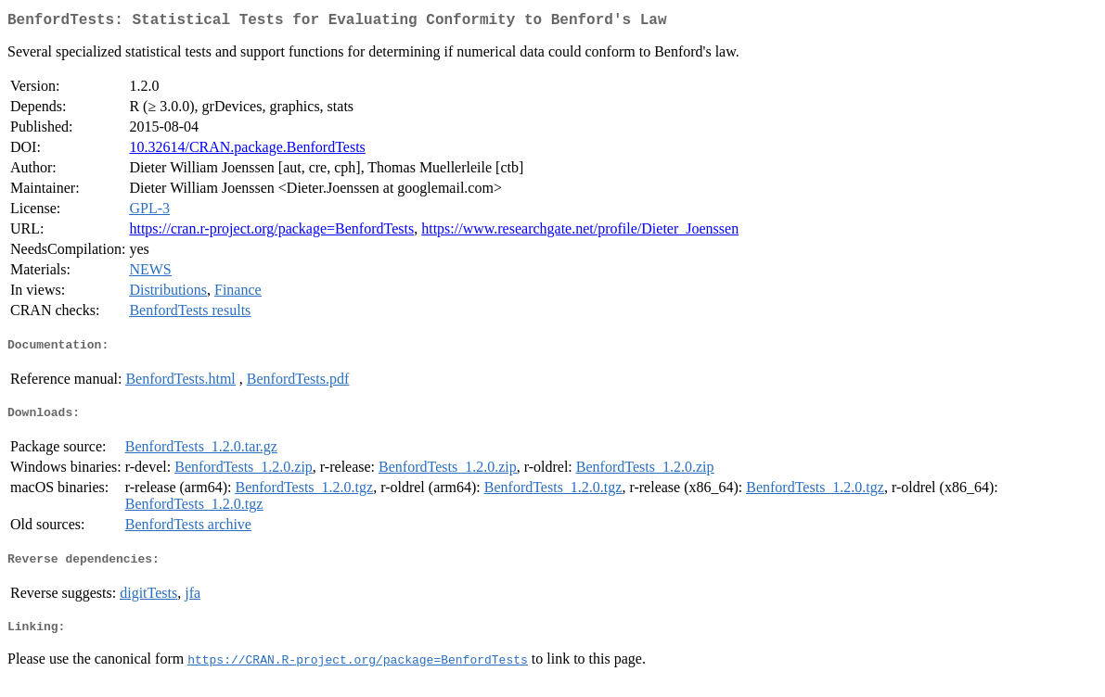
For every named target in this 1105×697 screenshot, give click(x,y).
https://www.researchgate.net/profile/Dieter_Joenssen (580, 232)
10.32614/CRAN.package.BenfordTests (247, 150)
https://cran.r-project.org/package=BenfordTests (271, 232)
